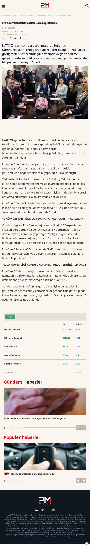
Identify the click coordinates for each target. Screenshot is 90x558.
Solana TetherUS (12, 355)
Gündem (29, 15)
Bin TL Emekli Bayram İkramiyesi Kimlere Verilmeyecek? (35, 418)
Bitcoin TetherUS (12, 329)
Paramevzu (7, 15)
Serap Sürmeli (8, 27)
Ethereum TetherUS (13, 338)
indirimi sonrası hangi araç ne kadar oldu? (29, 473)
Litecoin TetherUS (12, 364)
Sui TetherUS (10, 372)
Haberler (19, 15)
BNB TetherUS (11, 347)
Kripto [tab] (10, 317)
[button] (78, 428)
